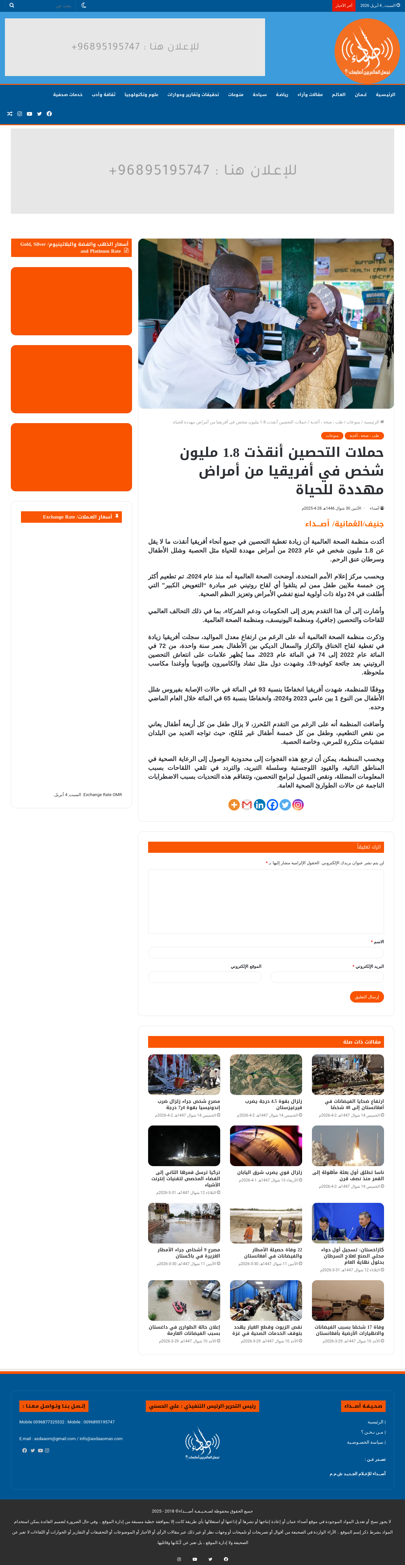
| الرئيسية (377, 1421)
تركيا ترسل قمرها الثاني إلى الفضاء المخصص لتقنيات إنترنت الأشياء (185, 1178)
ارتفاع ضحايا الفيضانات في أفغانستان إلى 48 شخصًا (354, 1104)
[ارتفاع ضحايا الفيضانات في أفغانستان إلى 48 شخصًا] (348, 1074)
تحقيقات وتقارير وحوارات (193, 94)
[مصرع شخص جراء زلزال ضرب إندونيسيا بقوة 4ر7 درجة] (184, 1074)
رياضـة (282, 94)
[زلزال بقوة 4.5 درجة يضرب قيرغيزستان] (266, 1074)
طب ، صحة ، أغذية (326, 422)
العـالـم (339, 94)
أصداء (374, 508)
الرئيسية (374, 422)
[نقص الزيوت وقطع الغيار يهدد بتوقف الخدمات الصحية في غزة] (266, 1300)
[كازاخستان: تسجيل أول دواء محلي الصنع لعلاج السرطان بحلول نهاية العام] (348, 1223)
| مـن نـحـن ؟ (373, 1432)
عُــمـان (361, 94)
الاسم (377, 941)
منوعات (353, 422)
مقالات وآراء (310, 94)
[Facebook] (272, 805)
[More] (234, 805)
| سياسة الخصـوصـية (366, 1442)
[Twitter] (285, 805)
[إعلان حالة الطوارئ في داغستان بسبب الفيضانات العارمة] (184, 1300)
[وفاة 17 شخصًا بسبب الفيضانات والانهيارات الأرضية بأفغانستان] (348, 1300)
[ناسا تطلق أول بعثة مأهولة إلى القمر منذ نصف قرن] (348, 1145)
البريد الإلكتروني (368, 966)
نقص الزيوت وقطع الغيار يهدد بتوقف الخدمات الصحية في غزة (267, 1330)
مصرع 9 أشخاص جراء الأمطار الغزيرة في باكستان (189, 1253)
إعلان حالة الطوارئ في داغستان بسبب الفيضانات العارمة (184, 1330)
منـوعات (235, 94)
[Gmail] (247, 805)
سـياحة (260, 94)
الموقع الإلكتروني (246, 966)
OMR (117, 794)
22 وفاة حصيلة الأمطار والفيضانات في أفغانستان (273, 1253)
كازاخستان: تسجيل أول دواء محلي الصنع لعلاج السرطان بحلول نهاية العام (352, 1256)
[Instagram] (298, 805)
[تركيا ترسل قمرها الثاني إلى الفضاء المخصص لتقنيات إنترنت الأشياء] (184, 1145)
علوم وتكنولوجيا (141, 94)
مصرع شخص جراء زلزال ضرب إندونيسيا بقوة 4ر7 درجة (189, 1104)
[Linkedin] (259, 805)
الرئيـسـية (385, 94)
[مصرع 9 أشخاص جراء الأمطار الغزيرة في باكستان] (184, 1223)
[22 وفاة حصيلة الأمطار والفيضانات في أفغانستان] (266, 1223)
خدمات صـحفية (68, 94)
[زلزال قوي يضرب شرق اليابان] (266, 1145)
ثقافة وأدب (103, 94)
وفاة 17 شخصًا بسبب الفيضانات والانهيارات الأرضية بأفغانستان (349, 1330)
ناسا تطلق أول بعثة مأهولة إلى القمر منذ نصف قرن (348, 1175)
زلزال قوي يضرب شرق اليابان (269, 1172)
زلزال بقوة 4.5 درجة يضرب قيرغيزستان (273, 1104)
